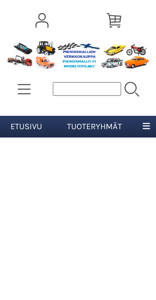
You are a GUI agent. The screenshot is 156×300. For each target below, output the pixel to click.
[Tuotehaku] (87, 89)
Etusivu (26, 126)
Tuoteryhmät (94, 126)
